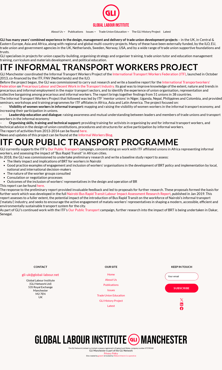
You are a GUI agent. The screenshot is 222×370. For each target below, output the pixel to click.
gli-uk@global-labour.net (40, 275)
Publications (111, 284)
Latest (111, 305)
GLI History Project (111, 300)
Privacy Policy (111, 353)
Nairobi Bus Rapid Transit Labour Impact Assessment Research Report (119, 194)
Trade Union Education (111, 295)
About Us (111, 279)
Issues (111, 290)
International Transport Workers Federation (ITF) (149, 74)
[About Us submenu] (64, 31)
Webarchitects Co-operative (125, 356)
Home (111, 274)
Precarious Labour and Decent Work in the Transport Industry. (68, 86)
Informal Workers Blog (95, 135)
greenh (101, 356)
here (40, 186)
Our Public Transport (63, 149)
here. (83, 131)
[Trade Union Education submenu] (128, 31)
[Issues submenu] (95, 31)
